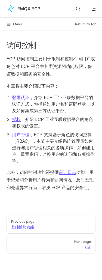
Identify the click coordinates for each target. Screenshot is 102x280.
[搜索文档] (78, 8)
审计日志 (67, 172)
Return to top (86, 24)
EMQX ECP (23, 8)
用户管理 (20, 134)
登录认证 (20, 97)
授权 (16, 119)
